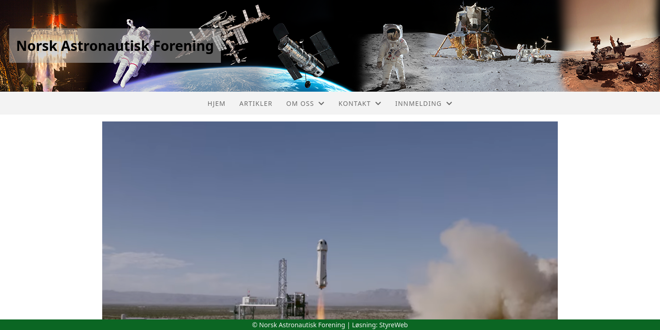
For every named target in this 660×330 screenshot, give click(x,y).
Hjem (217, 103)
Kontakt (360, 103)
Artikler (255, 103)
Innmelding (423, 103)
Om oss (305, 103)
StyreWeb (393, 324)
